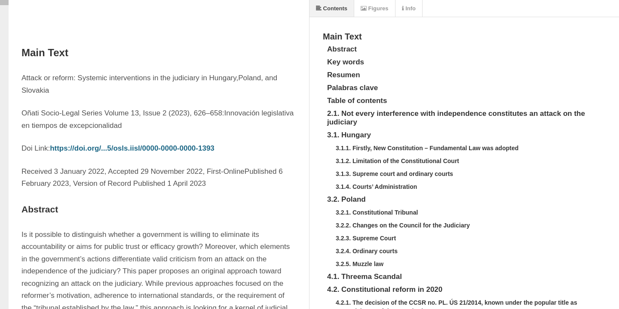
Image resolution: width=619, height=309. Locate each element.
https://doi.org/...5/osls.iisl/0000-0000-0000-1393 (132, 148)
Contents (331, 8)
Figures (375, 8)
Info (409, 8)
